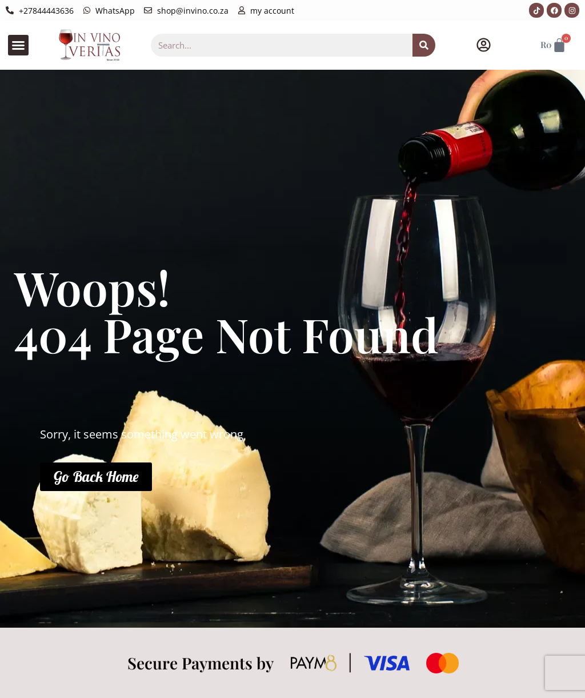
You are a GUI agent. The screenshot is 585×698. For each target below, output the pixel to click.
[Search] (423, 45)
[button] (18, 45)
